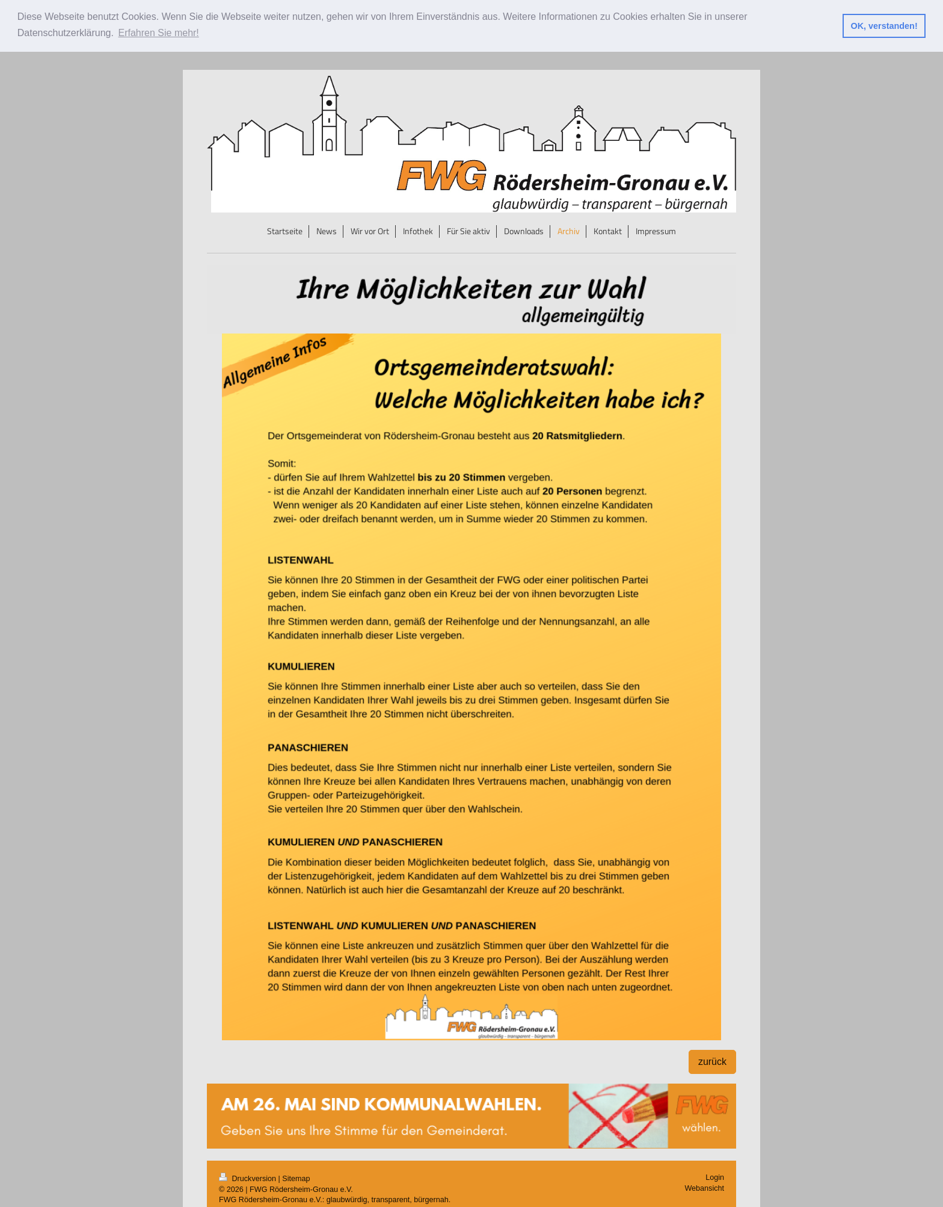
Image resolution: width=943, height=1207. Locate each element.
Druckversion (248, 1178)
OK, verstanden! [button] (884, 26)
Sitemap (296, 1178)
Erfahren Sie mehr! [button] (158, 33)
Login (714, 1177)
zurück (712, 1061)
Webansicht (704, 1187)
